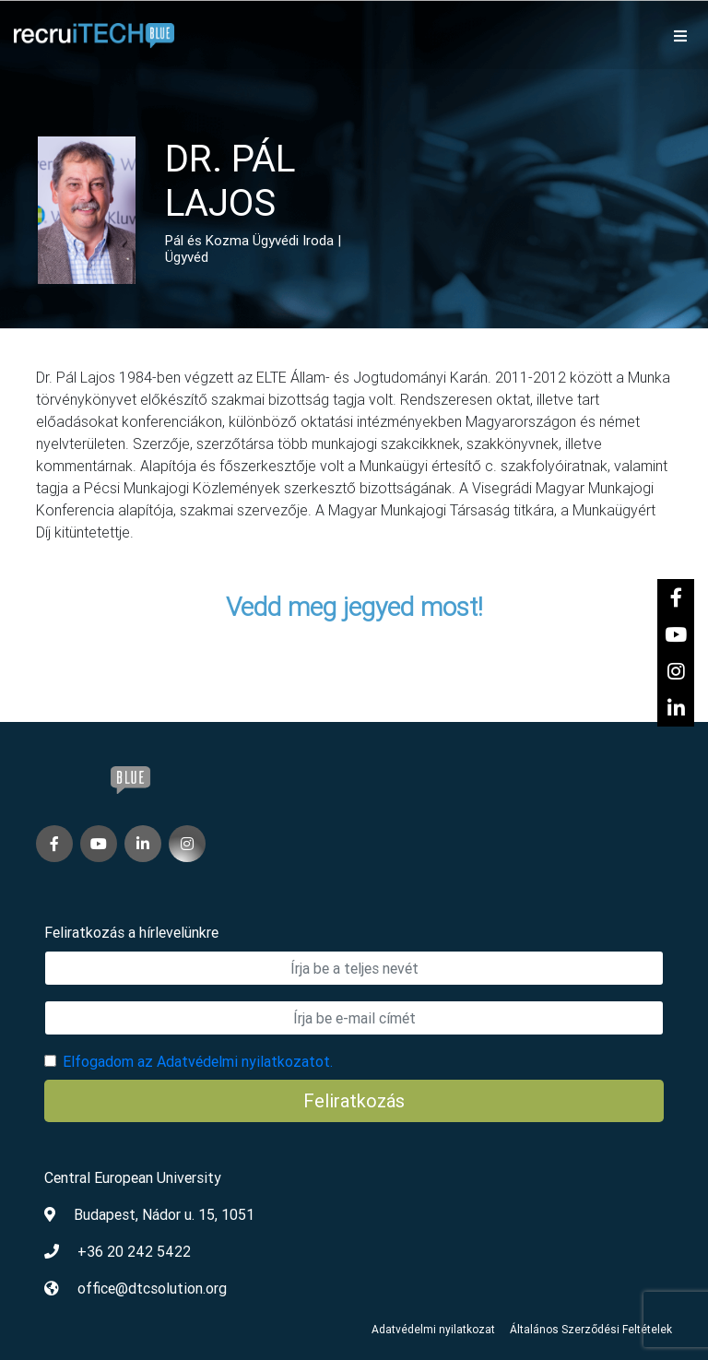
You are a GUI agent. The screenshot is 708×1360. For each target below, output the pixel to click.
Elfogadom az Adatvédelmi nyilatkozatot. (198, 1061)
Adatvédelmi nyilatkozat (433, 1329)
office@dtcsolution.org (152, 1288)
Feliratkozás (354, 1100)
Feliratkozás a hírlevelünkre (131, 932)
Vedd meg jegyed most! (354, 606)
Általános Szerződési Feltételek (591, 1329)
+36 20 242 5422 (134, 1251)
